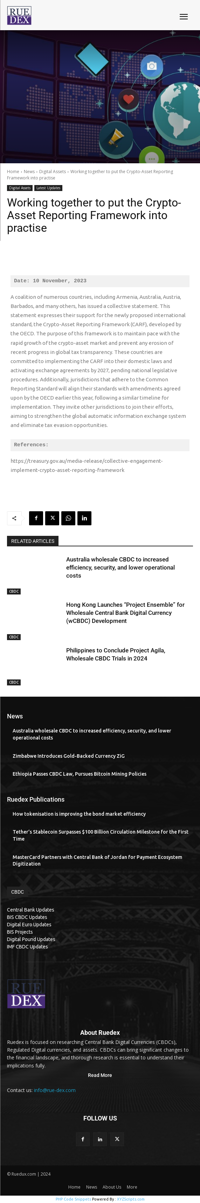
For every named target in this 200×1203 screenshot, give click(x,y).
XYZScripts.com (131, 1199)
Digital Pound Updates (31, 939)
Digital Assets (52, 172)
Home (13, 172)
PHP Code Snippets (73, 1199)
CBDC (14, 591)
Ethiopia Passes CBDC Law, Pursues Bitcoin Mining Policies (79, 774)
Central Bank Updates (30, 910)
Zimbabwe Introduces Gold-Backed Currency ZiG (69, 756)
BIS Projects (20, 932)
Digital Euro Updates (29, 924)
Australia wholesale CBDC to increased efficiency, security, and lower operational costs (120, 567)
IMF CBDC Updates (27, 946)
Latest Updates (48, 188)
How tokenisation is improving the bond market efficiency (79, 814)
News (29, 172)
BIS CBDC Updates (27, 917)
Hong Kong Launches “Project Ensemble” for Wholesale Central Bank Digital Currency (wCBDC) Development (125, 612)
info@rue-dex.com (55, 1090)
